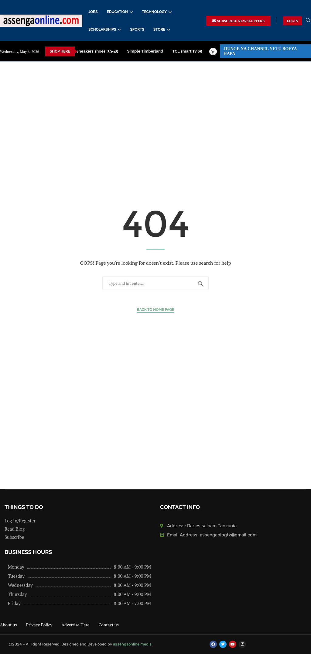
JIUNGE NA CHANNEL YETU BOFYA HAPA (260, 51)
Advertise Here (75, 625)
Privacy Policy (39, 625)
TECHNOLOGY (154, 12)
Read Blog (15, 529)
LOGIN (292, 21)
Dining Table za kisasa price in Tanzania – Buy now (176, 51)
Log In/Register (20, 520)
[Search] (308, 21)
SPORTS (137, 29)
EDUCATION (117, 12)
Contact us (109, 625)
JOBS (92, 12)
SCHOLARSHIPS (102, 29)
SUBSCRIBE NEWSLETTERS (238, 21)
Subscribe (14, 537)
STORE (159, 29)
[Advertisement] (155, 122)
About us (8, 625)
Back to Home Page (155, 310)
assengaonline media (132, 644)
